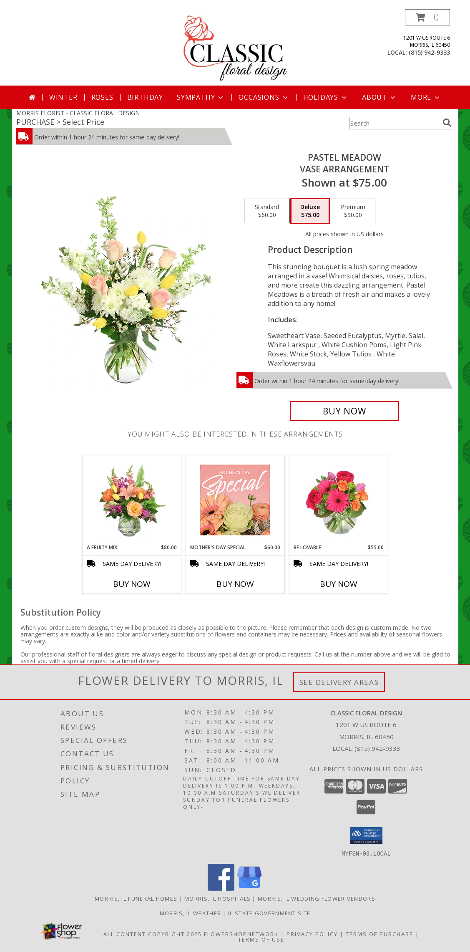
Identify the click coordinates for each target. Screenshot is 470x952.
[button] (427, 17)
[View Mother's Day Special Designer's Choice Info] (235, 499)
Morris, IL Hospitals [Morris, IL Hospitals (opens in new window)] (217, 898)
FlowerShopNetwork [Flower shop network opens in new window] (241, 933)
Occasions (264, 97)
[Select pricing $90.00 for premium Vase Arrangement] (353, 211)
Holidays (325, 97)
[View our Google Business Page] (249, 888)
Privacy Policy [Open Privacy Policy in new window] (312, 933)
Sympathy (201, 97)
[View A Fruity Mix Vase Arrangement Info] (131, 499)
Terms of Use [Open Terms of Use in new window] (261, 939)
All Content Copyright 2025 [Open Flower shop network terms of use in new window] (152, 933)
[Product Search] (394, 123)
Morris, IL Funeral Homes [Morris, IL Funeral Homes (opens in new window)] (136, 898)
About (379, 97)
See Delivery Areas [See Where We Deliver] (339, 682)
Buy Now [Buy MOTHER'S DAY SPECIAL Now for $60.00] (235, 583)
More (426, 97)
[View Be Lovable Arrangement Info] (338, 499)
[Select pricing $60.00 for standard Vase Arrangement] (266, 211)
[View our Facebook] (221, 888)
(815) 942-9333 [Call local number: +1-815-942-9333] (429, 52)
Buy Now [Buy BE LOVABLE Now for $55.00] (338, 583)
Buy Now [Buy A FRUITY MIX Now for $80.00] (132, 583)
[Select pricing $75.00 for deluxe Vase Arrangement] (310, 211)
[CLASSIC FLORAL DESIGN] (235, 47)
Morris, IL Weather (190, 913)
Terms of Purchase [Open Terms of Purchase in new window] (379, 933)
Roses (102, 97)
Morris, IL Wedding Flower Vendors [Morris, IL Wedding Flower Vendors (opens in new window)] (316, 898)
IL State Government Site (269, 913)
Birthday (145, 97)
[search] (447, 122)
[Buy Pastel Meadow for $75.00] (345, 411)
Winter (63, 97)
